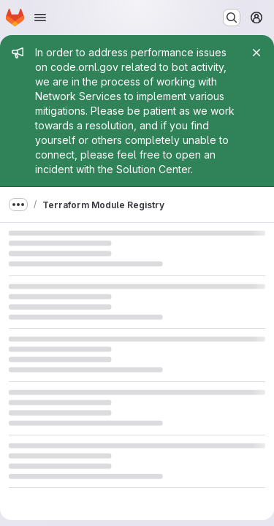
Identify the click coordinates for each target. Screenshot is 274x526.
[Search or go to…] (231, 17)
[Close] (256, 52)
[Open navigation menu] (40, 17)
